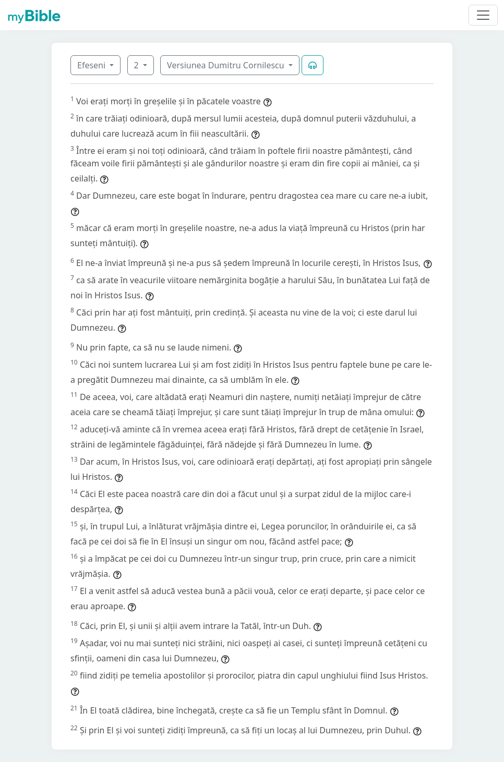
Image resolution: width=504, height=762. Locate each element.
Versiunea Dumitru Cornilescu (226, 65)
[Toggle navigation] (483, 15)
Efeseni (92, 65)
